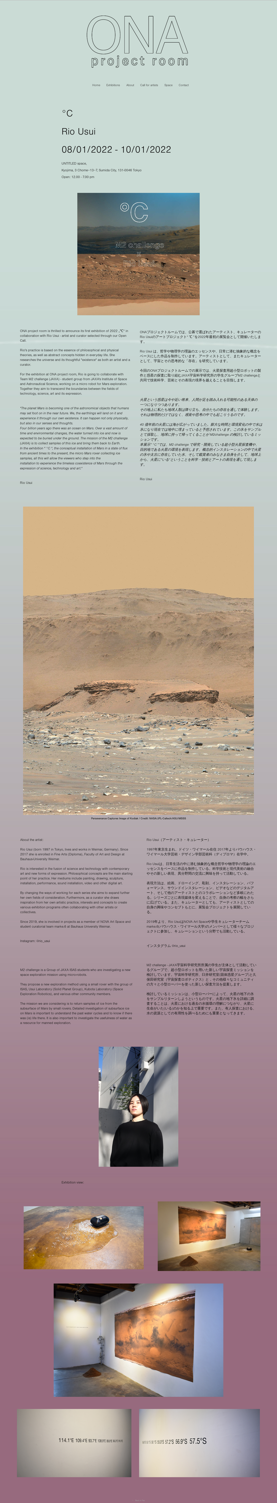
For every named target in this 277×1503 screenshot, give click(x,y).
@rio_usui (43, 941)
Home (96, 85)
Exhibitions (113, 85)
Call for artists (149, 85)
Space (168, 85)
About (130, 85)
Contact (184, 85)
